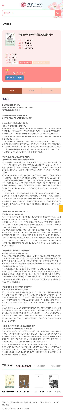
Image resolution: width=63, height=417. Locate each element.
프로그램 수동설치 (25, 63)
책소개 (12, 90)
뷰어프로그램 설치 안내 (41, 63)
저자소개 (31, 90)
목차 (51, 90)
